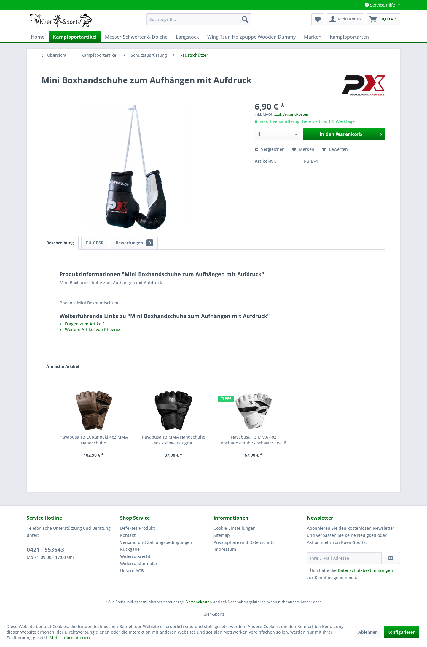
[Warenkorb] (383, 19)
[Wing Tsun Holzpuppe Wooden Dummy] (251, 36)
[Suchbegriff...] (198, 19)
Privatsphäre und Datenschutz (244, 542)
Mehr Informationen (70, 637)
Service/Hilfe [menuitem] (380, 5)
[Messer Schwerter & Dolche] (136, 36)
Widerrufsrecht (135, 556)
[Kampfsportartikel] (75, 36)
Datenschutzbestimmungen (365, 570)
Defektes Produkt (137, 528)
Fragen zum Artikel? (82, 324)
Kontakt (128, 535)
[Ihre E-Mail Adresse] (344, 558)
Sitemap (222, 535)
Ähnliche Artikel (62, 366)
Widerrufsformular (138, 563)
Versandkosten (199, 601)
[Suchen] (245, 19)
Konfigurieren (401, 632)
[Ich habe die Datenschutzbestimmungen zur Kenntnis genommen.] (309, 570)
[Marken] (313, 36)
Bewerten (335, 149)
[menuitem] (198, 19)
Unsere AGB (132, 570)
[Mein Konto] (345, 19)
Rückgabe (130, 549)
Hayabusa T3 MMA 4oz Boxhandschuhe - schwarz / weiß (253, 440)
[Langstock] (187, 36)
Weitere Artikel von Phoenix (90, 329)
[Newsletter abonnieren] (390, 558)
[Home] (38, 36)
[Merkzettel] (317, 19)
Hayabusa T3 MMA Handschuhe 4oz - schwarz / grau (173, 440)
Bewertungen (134, 242)
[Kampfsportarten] (349, 36)
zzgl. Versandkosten (291, 114)
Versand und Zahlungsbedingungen (156, 542)
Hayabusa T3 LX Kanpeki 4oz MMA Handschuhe (94, 440)
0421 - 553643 (45, 549)
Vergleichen (270, 149)
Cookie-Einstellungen (235, 528)
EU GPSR (94, 243)
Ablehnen (368, 632)
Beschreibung (60, 243)
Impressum (225, 549)
